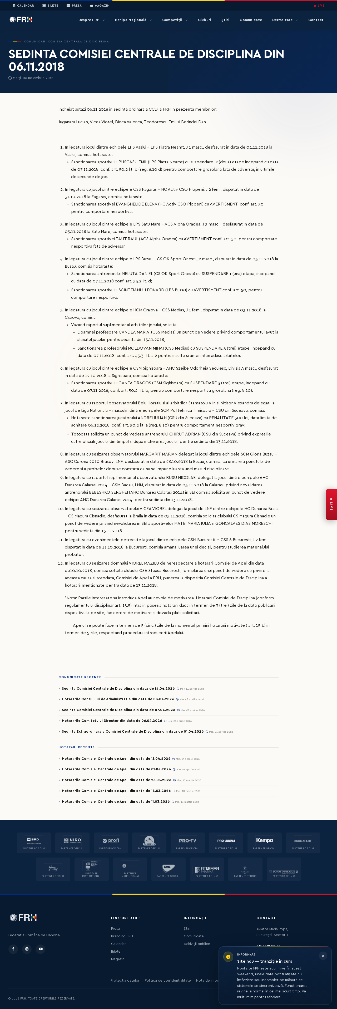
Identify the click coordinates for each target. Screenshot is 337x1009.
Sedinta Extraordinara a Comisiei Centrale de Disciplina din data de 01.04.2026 (133, 731)
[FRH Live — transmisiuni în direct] (331, 504)
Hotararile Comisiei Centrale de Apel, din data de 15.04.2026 (116, 759)
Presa (115, 928)
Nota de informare (211, 980)
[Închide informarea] (323, 956)
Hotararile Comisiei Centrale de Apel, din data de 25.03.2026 (116, 780)
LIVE (319, 5)
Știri (225, 20)
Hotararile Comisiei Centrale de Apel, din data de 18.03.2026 (116, 791)
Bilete (50, 5)
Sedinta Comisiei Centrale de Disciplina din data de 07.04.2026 (118, 710)
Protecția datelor (125, 980)
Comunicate (251, 20)
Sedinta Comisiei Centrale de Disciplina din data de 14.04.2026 (118, 688)
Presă (74, 5)
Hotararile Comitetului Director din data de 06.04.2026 (112, 721)
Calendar (23, 5)
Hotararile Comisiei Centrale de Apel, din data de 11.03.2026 (116, 802)
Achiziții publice (197, 944)
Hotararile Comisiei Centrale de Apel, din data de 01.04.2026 (116, 769)
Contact (316, 20)
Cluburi (204, 20)
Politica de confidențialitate (168, 980)
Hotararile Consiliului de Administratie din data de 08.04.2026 (118, 699)
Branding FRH (122, 936)
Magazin (99, 5)
